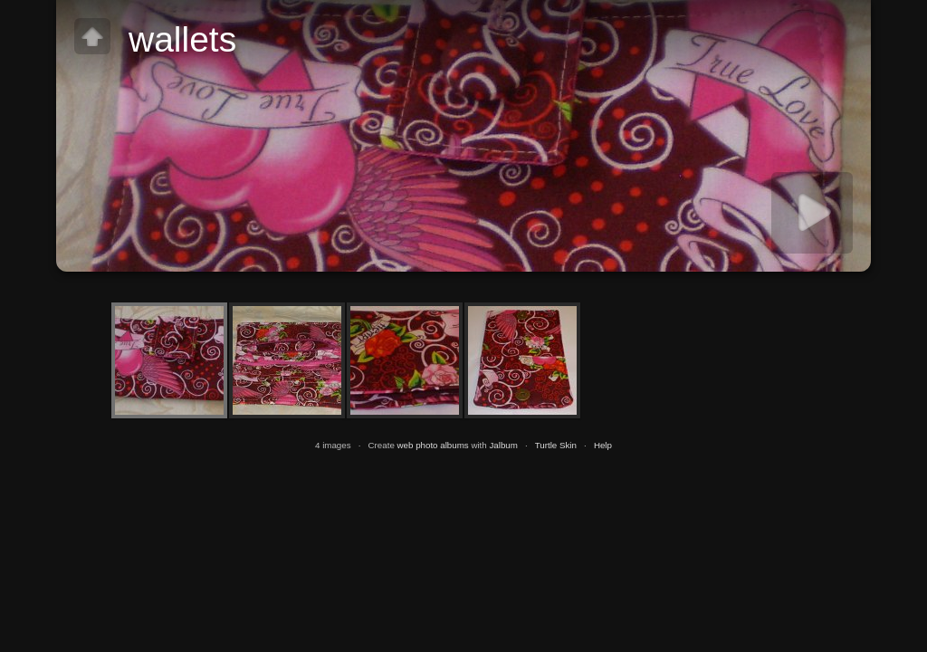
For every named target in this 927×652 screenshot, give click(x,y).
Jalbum (503, 445)
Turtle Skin (556, 445)
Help (603, 445)
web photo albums (433, 445)
